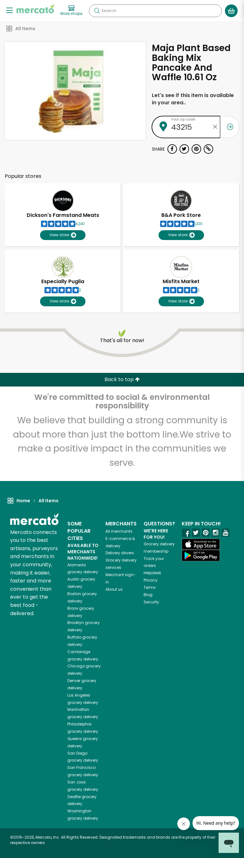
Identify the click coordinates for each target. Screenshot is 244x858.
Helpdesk (152, 572)
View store (63, 235)
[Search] (155, 10)
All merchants (118, 531)
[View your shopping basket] (231, 10)
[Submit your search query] (97, 10)
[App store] (201, 544)
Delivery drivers (119, 553)
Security (151, 602)
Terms (150, 587)
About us (114, 589)
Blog (148, 594)
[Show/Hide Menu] (9, 10)
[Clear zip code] (215, 127)
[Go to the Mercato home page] (35, 8)
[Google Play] (201, 555)
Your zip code (183, 119)
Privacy (151, 580)
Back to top (122, 379)
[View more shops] (71, 10)
